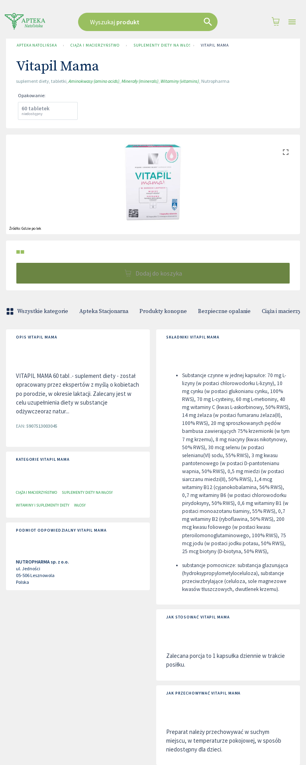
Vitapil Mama (215, 45)
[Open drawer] (292, 22)
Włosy (80, 505)
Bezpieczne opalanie (224, 311)
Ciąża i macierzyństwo (94, 45)
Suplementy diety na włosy (160, 45)
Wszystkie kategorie (38, 311)
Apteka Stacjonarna (104, 311)
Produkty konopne (163, 311)
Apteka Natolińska (37, 45)
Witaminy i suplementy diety (42, 505)
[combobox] (151, 22)
